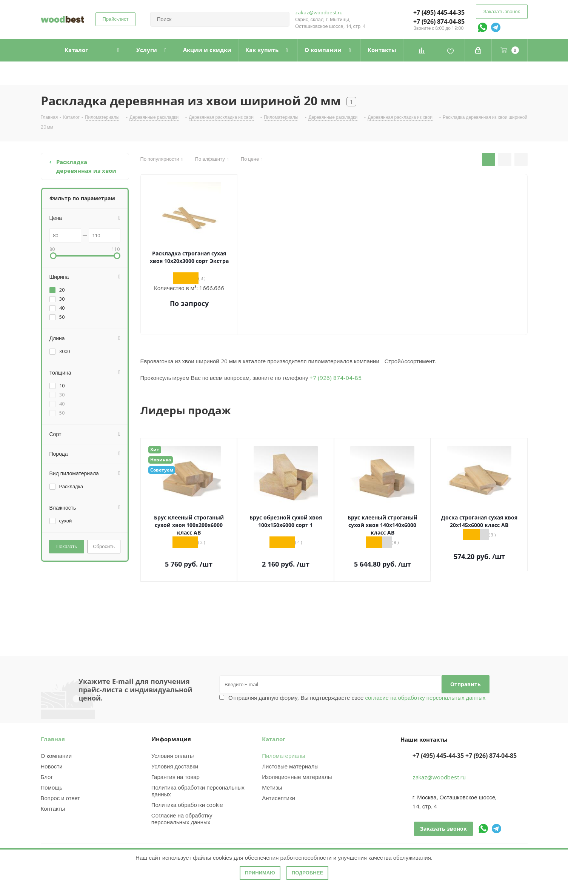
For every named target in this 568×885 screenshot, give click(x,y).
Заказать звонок (501, 11)
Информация (171, 739)
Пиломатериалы (283, 755)
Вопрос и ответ (60, 798)
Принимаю (260, 873)
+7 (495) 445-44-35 (439, 12)
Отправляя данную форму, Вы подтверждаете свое (357, 697)
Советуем (161, 470)
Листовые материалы (290, 766)
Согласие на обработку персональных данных (181, 818)
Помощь (52, 787)
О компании (56, 755)
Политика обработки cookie (187, 804)
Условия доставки (174, 766)
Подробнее (307, 873)
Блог (47, 777)
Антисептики (278, 798)
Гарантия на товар (175, 777)
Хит (154, 449)
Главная (53, 739)
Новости (52, 766)
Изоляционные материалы (297, 777)
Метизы (272, 787)
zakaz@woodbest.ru (319, 12)
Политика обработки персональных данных (198, 791)
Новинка (160, 459)
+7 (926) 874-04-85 (439, 21)
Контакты (53, 808)
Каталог (273, 739)
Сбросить (104, 546)
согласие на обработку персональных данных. (424, 697)
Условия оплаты (172, 755)
